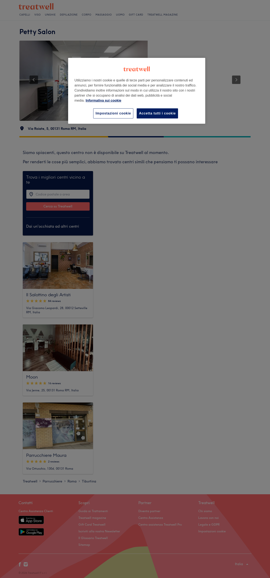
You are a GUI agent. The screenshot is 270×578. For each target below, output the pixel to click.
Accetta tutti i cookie (157, 113)
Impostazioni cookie (113, 113)
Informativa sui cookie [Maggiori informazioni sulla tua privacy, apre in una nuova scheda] (103, 100)
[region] (136, 91)
